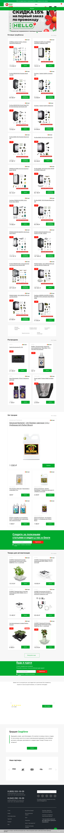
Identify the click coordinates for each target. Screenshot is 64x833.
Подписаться (38, 542)
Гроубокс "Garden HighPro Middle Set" (43, 105)
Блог (26, 817)
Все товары (53, 35)
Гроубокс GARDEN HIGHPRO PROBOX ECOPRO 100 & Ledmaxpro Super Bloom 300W (44, 297)
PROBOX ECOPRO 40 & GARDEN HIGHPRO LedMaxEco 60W (42, 43)
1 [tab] (23, 32)
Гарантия (10, 819)
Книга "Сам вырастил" (30, 823)
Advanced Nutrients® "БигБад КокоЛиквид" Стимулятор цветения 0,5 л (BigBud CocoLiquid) (44, 490)
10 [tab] (41, 32)
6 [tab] (33, 32)
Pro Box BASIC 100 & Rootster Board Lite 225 (44, 201)
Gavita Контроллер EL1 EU (16, 347)
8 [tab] (37, 32)
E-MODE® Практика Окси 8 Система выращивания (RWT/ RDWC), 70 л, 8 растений (43, 561)
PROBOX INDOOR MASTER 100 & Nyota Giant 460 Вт (19, 233)
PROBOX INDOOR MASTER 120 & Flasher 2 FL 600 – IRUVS (42, 233)
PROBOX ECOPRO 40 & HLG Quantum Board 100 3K (18, 169)
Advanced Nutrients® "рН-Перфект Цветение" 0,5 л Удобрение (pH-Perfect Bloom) (29, 424)
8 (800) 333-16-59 (16, 792)
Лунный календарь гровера (29, 827)
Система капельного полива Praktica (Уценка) (18, 624)
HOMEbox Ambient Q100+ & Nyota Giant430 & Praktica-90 (17, 43)
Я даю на (22, 545)
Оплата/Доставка (12, 816)
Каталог (32, 8)
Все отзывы (47, 706)
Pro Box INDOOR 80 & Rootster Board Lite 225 (18, 74)
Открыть (32, 748)
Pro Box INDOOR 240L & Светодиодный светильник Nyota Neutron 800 (19, 264)
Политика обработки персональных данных (47, 811)
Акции (9, 813)
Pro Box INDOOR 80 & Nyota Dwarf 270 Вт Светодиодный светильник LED (19, 106)
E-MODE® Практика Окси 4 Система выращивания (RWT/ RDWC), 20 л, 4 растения (18, 593)
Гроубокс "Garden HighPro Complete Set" (43, 74)
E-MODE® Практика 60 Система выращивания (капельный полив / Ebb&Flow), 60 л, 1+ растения (42, 625)
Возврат (9, 821)
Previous (8, 17)
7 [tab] (35, 32)
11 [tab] (43, 32)
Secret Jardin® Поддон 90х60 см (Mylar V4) (43, 379)
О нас (9, 810)
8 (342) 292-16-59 (16, 798)
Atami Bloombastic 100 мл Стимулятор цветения (19, 379)
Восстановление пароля (29, 814)
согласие (18, 544)
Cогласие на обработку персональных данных (47, 815)
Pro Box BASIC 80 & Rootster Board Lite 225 (19, 138)
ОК (59, 831)
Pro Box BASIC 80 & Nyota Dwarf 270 (43, 137)
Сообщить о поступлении (25, 97)
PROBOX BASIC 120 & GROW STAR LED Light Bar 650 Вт (19, 296)
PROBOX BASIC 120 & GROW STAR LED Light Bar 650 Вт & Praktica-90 (44, 264)
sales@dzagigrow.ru (42, 800)
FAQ (8, 824)
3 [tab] (27, 32)
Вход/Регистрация (29, 810)
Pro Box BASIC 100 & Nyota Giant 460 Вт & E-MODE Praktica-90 (44, 169)
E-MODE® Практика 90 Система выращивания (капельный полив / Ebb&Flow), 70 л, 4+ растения (17, 561)
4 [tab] (29, 32)
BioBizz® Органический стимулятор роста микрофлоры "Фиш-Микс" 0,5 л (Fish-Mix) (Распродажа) (40, 348)
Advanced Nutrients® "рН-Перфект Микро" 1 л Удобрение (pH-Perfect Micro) (42, 519)
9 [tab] (39, 32)
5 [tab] (31, 32)
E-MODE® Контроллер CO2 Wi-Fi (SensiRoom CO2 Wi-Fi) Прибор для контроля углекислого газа (43, 593)
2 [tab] (25, 32)
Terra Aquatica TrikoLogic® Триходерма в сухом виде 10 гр (19, 489)
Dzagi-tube (27, 820)
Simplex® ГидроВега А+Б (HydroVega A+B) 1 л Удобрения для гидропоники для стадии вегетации (18, 519)
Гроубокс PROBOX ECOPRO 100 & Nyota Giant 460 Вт (18, 201)
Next (55, 17)
